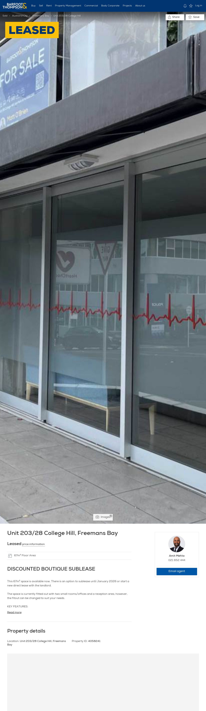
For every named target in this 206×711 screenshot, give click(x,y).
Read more (14, 612)
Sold (5, 16)
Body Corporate (110, 6)
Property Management (68, 6)
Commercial (91, 6)
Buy (33, 6)
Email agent (176, 571)
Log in (198, 6)
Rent (49, 6)
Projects (127, 6)
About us (140, 6)
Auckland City (20, 16)
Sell (41, 6)
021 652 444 (176, 560)
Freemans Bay (40, 16)
